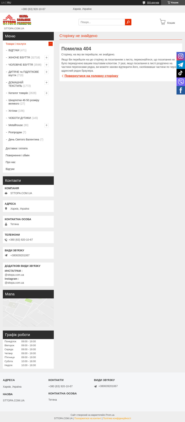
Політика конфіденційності (117, 418)
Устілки (12, 110)
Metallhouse (15, 125)
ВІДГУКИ (13, 50)
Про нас (10, 162)
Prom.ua (110, 415)
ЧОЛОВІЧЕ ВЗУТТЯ (20, 64)
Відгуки (10, 168)
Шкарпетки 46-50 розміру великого (23, 102)
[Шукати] (128, 22)
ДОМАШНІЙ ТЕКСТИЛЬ (15, 84)
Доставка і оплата (17, 148)
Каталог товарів (18, 92)
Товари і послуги (16, 43)
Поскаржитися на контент (87, 418)
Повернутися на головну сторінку (91, 76)
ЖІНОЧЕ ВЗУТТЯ (19, 57)
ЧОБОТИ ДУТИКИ (19, 117)
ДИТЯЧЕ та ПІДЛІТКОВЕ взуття (23, 73)
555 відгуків (153, 2)
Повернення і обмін (17, 155)
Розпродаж (15, 132)
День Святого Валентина (23, 139)
